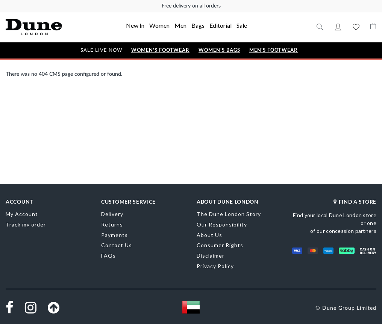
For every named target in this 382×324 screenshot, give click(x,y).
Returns (112, 224)
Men (180, 25)
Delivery (112, 214)
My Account (338, 27)
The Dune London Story (229, 214)
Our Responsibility (222, 224)
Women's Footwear (160, 50)
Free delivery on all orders (191, 6)
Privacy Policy (215, 266)
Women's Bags (219, 50)
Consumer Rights (220, 245)
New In (135, 25)
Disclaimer (210, 255)
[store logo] (42, 27)
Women (159, 25)
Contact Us (116, 245)
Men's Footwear (273, 50)
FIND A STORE (354, 201)
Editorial (220, 25)
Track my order (26, 224)
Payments (114, 235)
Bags (198, 25)
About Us (209, 235)
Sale (241, 25)
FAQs (108, 255)
